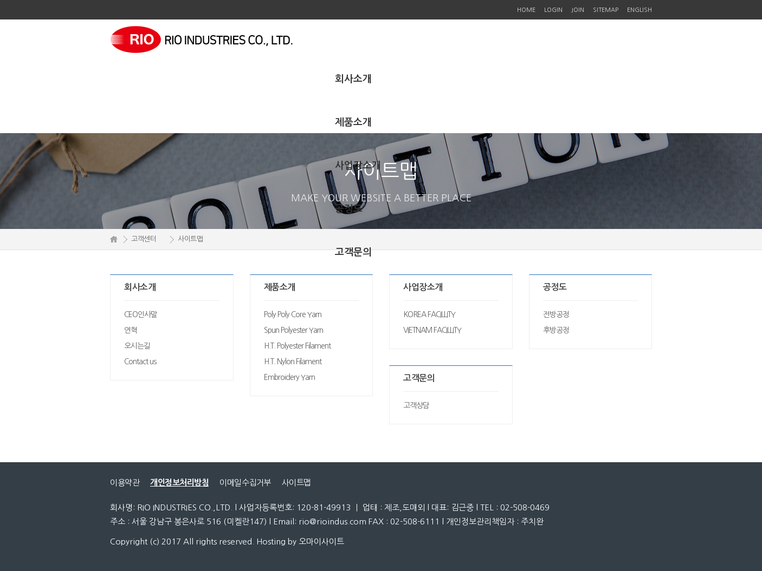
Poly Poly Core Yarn (292, 314)
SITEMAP (605, 10)
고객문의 (353, 252)
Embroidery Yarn (289, 377)
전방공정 (556, 314)
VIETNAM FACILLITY (432, 330)
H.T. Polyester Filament (297, 346)
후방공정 (556, 330)
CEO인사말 (140, 314)
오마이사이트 (321, 541)
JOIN (577, 10)
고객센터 (143, 238)
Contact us (140, 361)
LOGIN (553, 10)
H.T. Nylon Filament (292, 361)
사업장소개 (358, 165)
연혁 (130, 330)
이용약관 (124, 482)
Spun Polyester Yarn (293, 330)
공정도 (349, 209)
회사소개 (353, 79)
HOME (526, 10)
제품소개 (353, 122)
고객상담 (416, 405)
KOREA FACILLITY (429, 314)
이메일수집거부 (245, 482)
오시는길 (137, 346)
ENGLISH (639, 10)
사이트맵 (296, 482)
